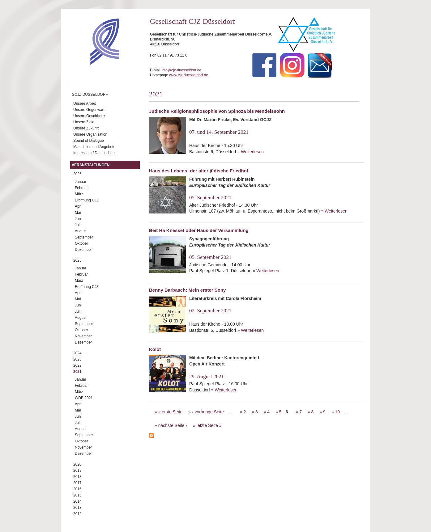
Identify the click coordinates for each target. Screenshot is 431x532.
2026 (77, 174)
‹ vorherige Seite (208, 411)
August (80, 231)
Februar (81, 188)
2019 (77, 470)
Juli (77, 225)
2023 (77, 359)
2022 (77, 365)
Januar (80, 181)
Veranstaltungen (90, 165)
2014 (77, 501)
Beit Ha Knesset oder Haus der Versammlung (199, 230)
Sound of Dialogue (88, 140)
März (79, 194)
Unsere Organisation (90, 134)
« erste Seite (170, 411)
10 (337, 411)
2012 (77, 514)
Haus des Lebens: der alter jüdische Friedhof (198, 170)
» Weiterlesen (250, 151)
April (78, 206)
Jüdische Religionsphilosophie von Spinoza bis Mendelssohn (217, 111)
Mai (78, 212)
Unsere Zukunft (86, 128)
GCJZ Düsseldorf (90, 94)
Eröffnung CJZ (87, 200)
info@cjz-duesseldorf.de (181, 70)
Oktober (81, 243)
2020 (77, 464)
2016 (77, 489)
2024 (77, 353)
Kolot (155, 349)
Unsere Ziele (83, 122)
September (84, 237)
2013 (77, 507)
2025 (77, 260)
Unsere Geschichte (89, 116)
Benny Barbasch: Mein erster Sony (187, 290)
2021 (77, 371)
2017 (77, 483)
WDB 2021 (84, 398)
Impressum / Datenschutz (94, 153)
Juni (78, 219)
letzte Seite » (209, 425)
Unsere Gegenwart (89, 110)
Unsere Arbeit (84, 103)
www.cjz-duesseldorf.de (188, 75)
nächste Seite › (172, 425)
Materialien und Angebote (94, 147)
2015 (77, 495)
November (83, 336)
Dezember (83, 249)
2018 (77, 477)
